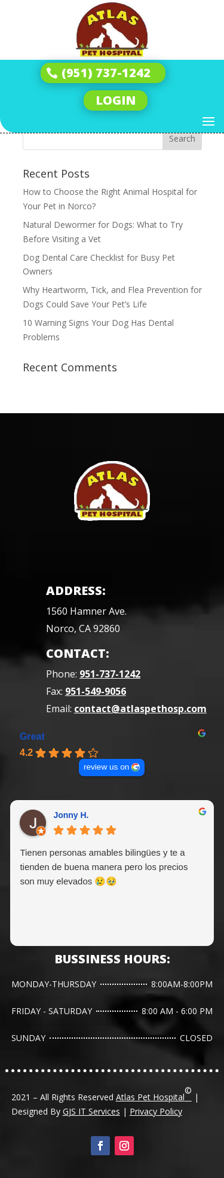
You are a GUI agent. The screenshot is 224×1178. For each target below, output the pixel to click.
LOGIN (116, 100)
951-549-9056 (95, 691)
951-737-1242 (109, 673)
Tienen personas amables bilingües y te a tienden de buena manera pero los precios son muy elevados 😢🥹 (104, 866)
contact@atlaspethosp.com (140, 708)
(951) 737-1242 (106, 73)
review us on (106, 766)
